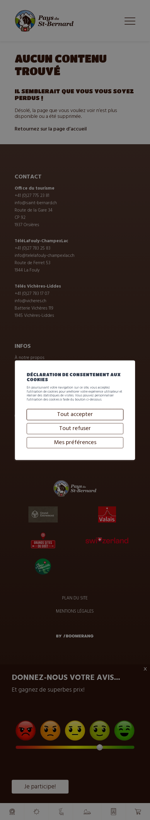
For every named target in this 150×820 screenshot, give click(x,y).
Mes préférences (75, 467)
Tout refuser (75, 453)
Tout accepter (75, 439)
